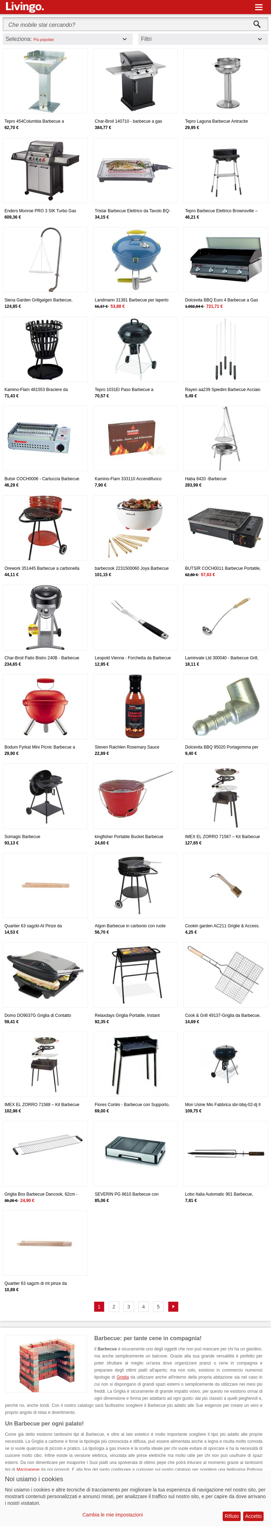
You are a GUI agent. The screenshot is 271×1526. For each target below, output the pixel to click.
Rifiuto (232, 1516)
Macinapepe (28, 1469)
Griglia (123, 1377)
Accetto (253, 1516)
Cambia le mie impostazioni (113, 1515)
